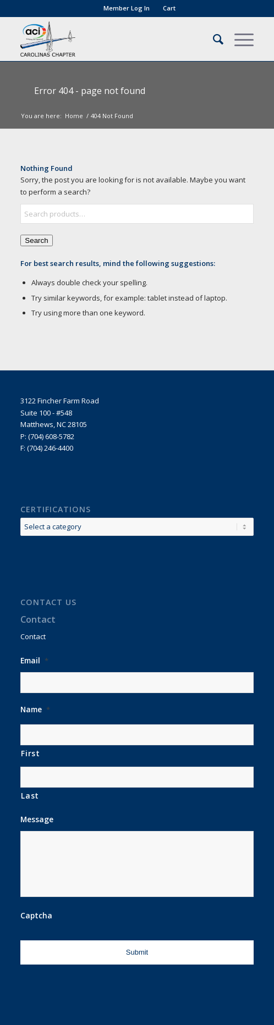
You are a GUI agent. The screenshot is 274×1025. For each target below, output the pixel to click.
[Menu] (238, 39)
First (30, 753)
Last (30, 795)
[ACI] (113, 39)
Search (36, 240)
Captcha (36, 916)
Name (35, 709)
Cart (169, 8)
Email (34, 661)
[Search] (212, 39)
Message (36, 819)
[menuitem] (127, 8)
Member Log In (126, 8)
